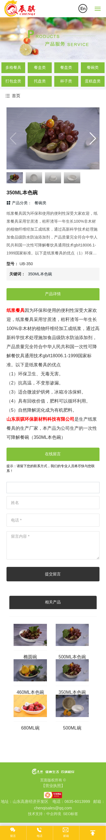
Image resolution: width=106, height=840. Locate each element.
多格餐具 (13, 67)
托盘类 (40, 81)
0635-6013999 (77, 801)
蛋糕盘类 (93, 81)
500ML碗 (72, 728)
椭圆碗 (30, 656)
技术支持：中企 (41, 814)
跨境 (57, 814)
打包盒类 (13, 81)
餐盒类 (40, 67)
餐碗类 (93, 67)
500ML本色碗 (72, 656)
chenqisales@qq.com (53, 808)
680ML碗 (30, 728)
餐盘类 (66, 67)
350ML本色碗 (72, 692)
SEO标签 (70, 814)
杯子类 (66, 81)
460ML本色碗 (30, 692)
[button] (93, 138)
